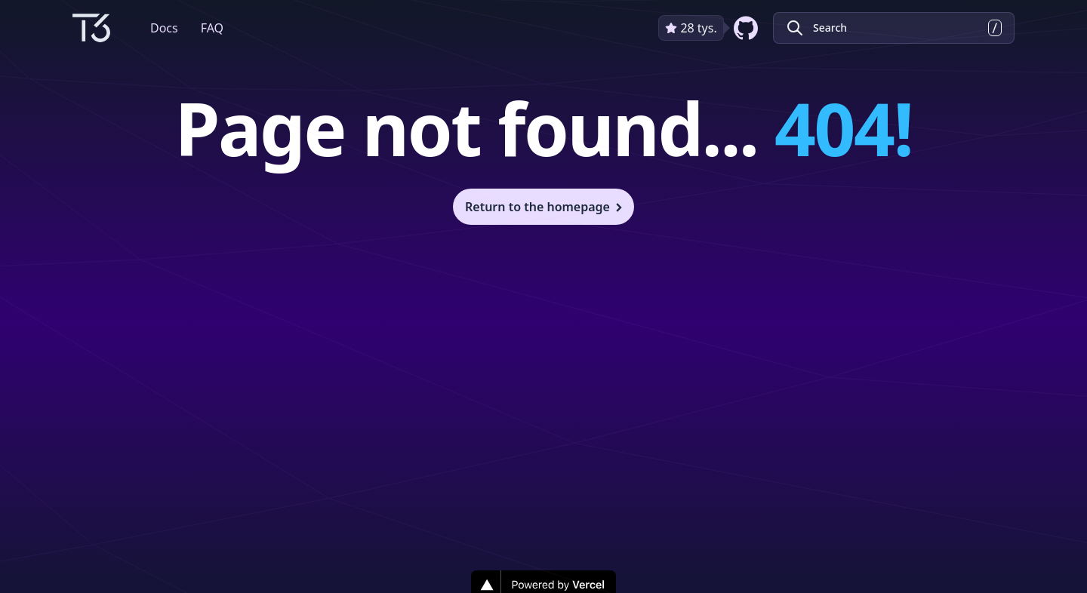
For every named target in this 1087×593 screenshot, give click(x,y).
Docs (164, 28)
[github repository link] (709, 28)
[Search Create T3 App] (894, 28)
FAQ (212, 28)
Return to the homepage (545, 206)
